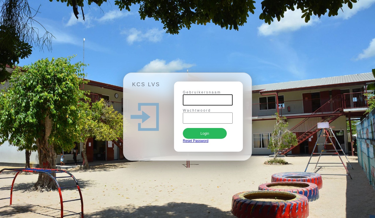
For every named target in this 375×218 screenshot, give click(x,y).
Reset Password (195, 141)
